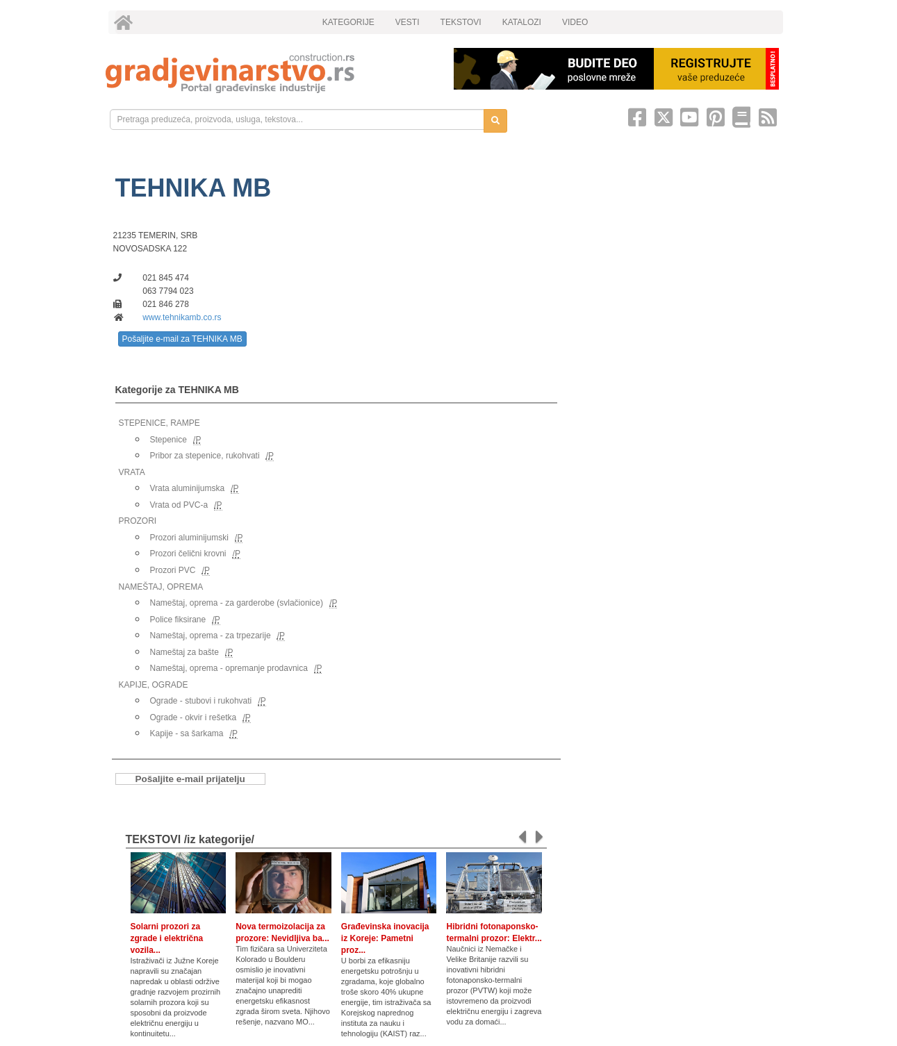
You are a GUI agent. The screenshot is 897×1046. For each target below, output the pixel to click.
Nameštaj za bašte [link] (184, 652)
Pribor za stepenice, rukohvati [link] (205, 455)
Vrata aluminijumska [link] (187, 488)
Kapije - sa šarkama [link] (187, 733)
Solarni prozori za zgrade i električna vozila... (167, 938)
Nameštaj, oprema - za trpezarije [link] (210, 635)
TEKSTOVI (461, 22)
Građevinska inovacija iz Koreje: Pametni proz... (385, 938)
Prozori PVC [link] (173, 570)
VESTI (407, 22)
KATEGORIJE (348, 22)
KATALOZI (521, 22)
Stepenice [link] (168, 440)
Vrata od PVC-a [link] (179, 505)
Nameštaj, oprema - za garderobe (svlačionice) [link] (236, 603)
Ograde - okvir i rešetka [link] (193, 717)
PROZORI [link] (138, 521)
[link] (269, 73)
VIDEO (575, 22)
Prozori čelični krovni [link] (188, 553)
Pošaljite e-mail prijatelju (190, 779)
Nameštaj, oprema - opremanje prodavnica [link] (229, 668)
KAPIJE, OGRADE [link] (153, 685)
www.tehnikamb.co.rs (181, 317)
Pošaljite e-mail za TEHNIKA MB (182, 339)
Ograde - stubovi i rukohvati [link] (201, 701)
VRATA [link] (132, 472)
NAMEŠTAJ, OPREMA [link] (161, 587)
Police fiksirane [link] (178, 619)
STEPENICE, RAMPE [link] (159, 423)
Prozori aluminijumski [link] (189, 537)
